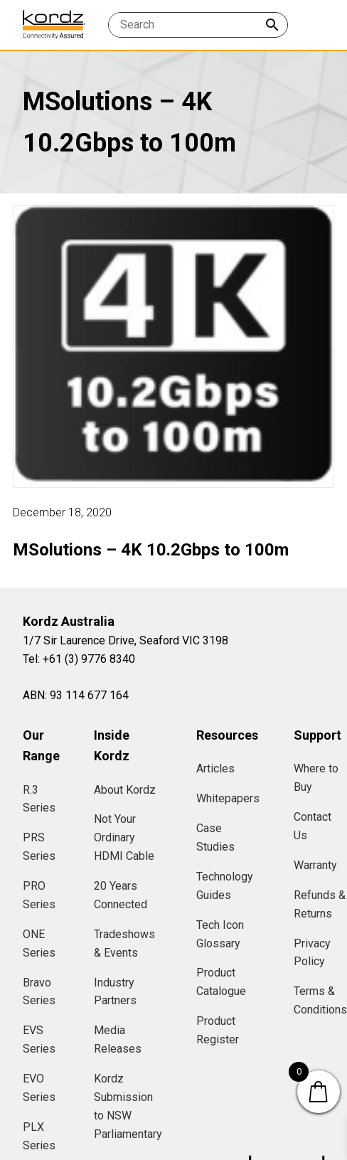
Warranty (315, 865)
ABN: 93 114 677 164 (76, 695)
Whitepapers (228, 798)
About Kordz (125, 790)
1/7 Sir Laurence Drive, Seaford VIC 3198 (125, 640)
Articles (215, 768)
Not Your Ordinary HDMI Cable (124, 837)
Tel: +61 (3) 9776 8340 (79, 659)
